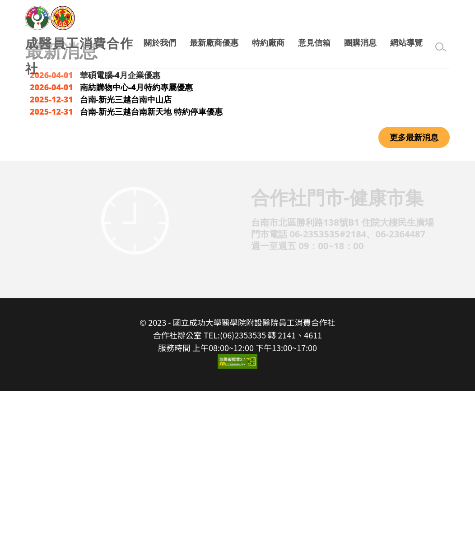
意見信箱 (314, 42)
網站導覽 (406, 42)
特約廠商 (268, 42)
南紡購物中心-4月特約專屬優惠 (136, 233)
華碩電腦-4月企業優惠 (120, 221)
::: (29, 169)
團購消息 (360, 42)
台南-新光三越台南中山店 (126, 245)
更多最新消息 (414, 283)
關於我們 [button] (160, 42)
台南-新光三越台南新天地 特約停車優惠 (151, 257)
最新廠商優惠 (214, 42)
